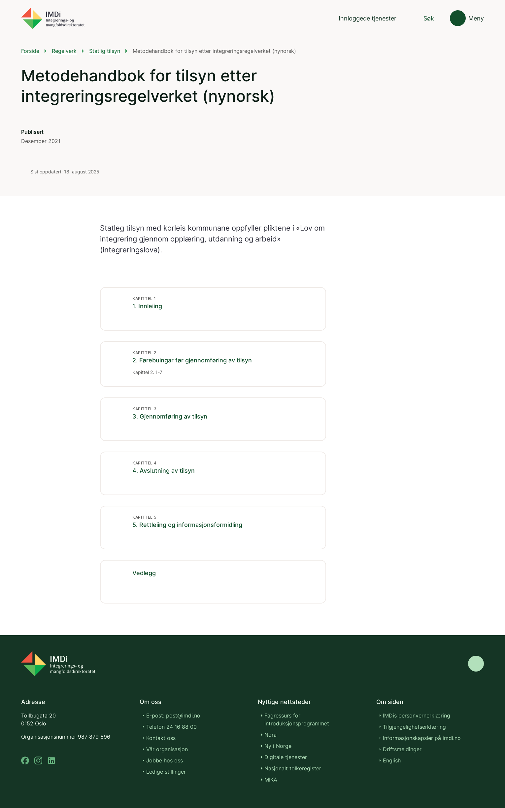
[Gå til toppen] (476, 664)
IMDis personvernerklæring (416, 715)
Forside (30, 51)
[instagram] (38, 760)
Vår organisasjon (167, 749)
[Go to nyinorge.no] (58, 663)
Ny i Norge (277, 746)
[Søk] (423, 18)
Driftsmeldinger (402, 749)
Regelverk (64, 51)
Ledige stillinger (166, 771)
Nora (270, 734)
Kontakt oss (161, 738)
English (392, 760)
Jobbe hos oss (164, 760)
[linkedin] (51, 760)
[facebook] (25, 760)
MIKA (270, 779)
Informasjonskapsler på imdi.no (422, 738)
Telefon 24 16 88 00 (171, 726)
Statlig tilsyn (104, 51)
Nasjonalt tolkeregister (292, 768)
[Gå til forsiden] (52, 18)
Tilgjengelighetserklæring (414, 726)
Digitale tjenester (285, 757)
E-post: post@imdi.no (173, 715)
